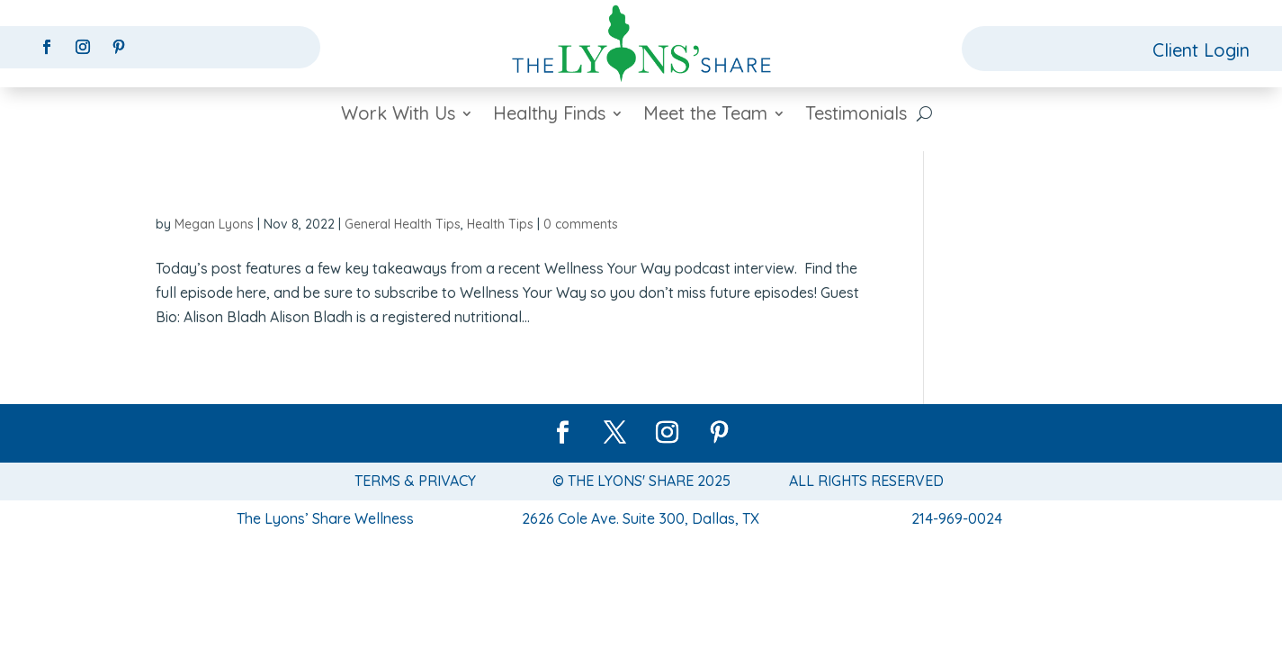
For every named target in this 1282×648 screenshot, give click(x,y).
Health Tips (500, 224)
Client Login (1201, 50)
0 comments (580, 224)
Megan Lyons (214, 224)
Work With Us (398, 115)
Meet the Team (705, 115)
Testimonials (856, 115)
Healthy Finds (549, 115)
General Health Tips (403, 224)
